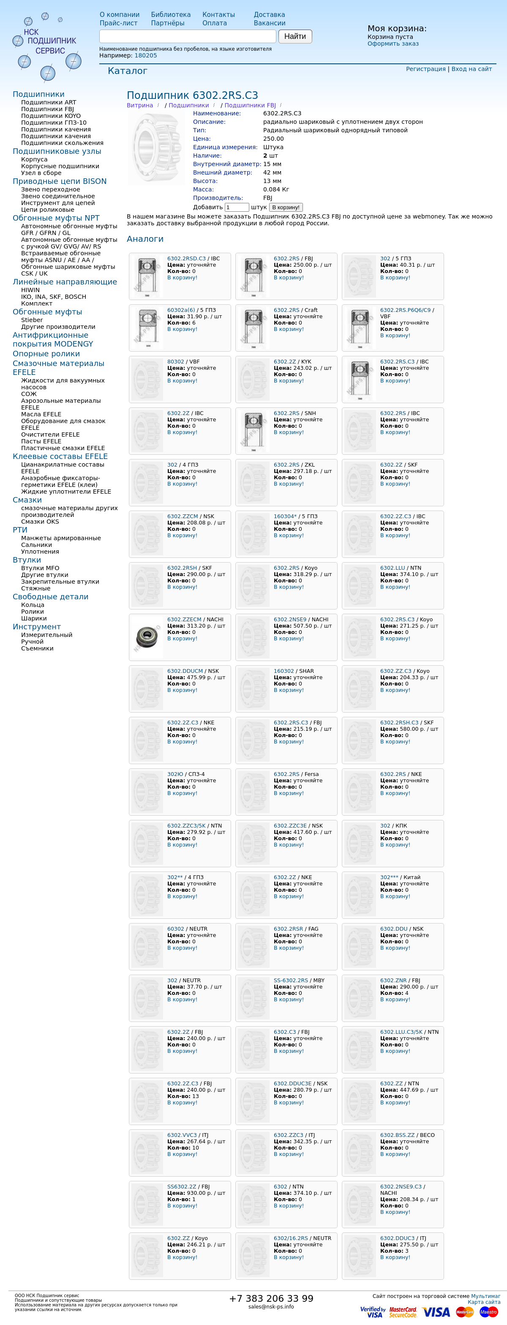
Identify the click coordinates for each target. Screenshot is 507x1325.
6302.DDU (394, 929)
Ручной (32, 641)
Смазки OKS (40, 521)
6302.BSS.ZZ (397, 1135)
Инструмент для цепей (58, 202)
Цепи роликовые (47, 209)
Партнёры (168, 23)
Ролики (32, 611)
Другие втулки (44, 574)
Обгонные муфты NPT (56, 217)
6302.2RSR (288, 929)
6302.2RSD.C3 (186, 258)
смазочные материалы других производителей (69, 511)
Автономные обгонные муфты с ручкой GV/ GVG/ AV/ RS (69, 243)
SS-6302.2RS (291, 980)
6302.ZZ (391, 1083)
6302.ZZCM (182, 516)
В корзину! (286, 207)
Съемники (37, 648)
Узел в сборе (41, 172)
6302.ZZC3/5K (186, 825)
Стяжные (36, 588)
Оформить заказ (393, 43)
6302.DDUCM (185, 671)
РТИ (20, 529)
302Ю (175, 774)
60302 (175, 929)
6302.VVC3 (182, 1135)
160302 (284, 671)
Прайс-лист (119, 23)
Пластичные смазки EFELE (63, 448)
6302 (280, 1186)
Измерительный (47, 634)
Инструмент (37, 626)
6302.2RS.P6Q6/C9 (405, 310)
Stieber (32, 320)
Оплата (214, 23)
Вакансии (270, 23)
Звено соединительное (58, 196)
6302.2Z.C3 (396, 516)
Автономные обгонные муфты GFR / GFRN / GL (69, 229)
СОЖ (29, 394)
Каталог (127, 71)
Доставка (269, 15)
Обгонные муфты (47, 311)
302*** (389, 877)
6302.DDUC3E (292, 1083)
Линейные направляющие (65, 281)
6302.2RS (287, 258)
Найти (295, 36)
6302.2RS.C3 (397, 361)
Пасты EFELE (41, 441)
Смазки (27, 499)
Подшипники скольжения (62, 142)
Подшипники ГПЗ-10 (54, 122)
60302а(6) (181, 310)
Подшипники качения (56, 129)
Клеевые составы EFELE (60, 456)
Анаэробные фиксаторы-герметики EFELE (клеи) (60, 481)
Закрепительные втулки (60, 581)
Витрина (140, 105)
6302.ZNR (393, 980)
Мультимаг (486, 1296)
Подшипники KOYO (51, 115)
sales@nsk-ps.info (271, 1307)
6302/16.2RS (291, 1238)
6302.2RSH (182, 568)
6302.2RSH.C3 (399, 722)
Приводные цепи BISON (60, 181)
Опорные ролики (46, 353)
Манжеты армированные (61, 538)
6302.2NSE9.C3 (401, 1186)
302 (385, 258)
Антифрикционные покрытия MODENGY (53, 339)
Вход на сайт (472, 69)
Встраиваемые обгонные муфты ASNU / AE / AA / (61, 256)
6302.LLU (392, 568)
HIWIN (30, 290)
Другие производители (58, 326)
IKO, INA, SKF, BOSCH (53, 296)
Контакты (218, 15)
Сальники (36, 544)
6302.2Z (285, 361)
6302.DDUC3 (397, 1238)
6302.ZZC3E (290, 825)
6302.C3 (285, 1032)
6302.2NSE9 (290, 619)
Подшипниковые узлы (57, 151)
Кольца (32, 604)
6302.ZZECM (184, 619)
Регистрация (426, 69)
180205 (145, 55)
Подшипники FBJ (250, 105)
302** (175, 877)
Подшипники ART (48, 102)
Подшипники (189, 105)
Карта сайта (484, 1302)
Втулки (27, 559)
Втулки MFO (40, 568)
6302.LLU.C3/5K (401, 1032)
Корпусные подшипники (60, 166)
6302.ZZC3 (288, 1135)
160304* (285, 516)
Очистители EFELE (50, 434)
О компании (119, 15)
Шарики (34, 618)
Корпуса (34, 159)
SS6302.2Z (181, 1186)
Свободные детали (51, 596)
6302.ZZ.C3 (396, 671)
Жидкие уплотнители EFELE (66, 491)
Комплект (36, 303)
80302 (175, 361)
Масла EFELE (41, 414)
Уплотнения (40, 551)
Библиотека (171, 15)
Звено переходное (50, 189)
